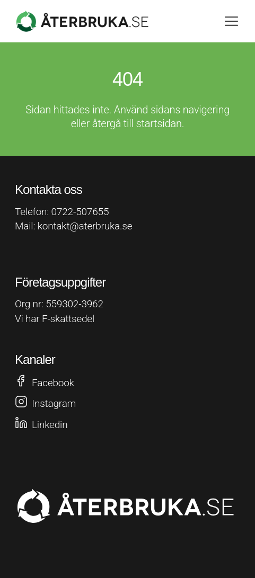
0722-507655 (80, 212)
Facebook (53, 383)
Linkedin (49, 425)
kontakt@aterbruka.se (85, 226)
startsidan (159, 123)
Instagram (54, 403)
